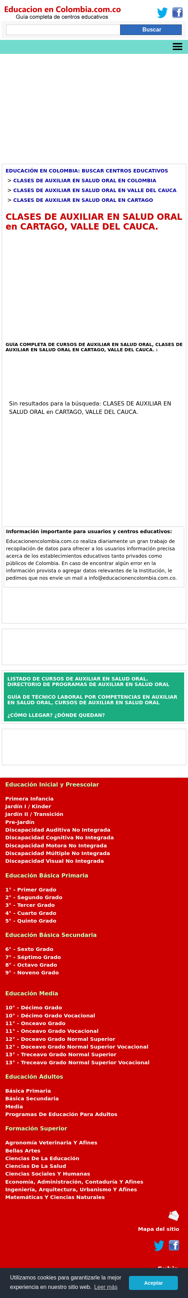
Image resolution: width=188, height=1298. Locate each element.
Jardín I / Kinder (28, 806)
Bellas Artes (23, 1151)
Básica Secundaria (32, 1098)
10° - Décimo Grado (33, 1007)
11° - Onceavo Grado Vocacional (52, 1031)
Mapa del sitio (158, 1229)
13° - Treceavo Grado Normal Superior (60, 1054)
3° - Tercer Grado (30, 905)
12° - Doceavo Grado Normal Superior (60, 1039)
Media (14, 1106)
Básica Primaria (28, 1091)
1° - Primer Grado (30, 890)
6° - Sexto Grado (29, 949)
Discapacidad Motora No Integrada (56, 845)
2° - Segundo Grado (33, 897)
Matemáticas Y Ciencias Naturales (55, 1197)
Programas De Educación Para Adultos (61, 1114)
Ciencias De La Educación (42, 1158)
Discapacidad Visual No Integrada (54, 861)
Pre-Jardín (20, 822)
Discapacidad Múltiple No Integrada (57, 853)
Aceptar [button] (153, 1283)
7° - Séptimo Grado (33, 957)
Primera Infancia (29, 799)
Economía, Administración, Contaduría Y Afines (74, 1182)
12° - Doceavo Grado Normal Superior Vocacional (77, 1047)
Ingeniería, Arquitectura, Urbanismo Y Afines (71, 1189)
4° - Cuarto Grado (30, 913)
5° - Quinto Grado (30, 921)
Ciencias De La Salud (35, 1166)
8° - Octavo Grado (31, 965)
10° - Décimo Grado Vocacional (50, 1016)
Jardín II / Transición (34, 814)
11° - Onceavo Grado (35, 1023)
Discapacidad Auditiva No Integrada (57, 830)
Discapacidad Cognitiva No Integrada (59, 837)
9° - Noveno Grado (32, 972)
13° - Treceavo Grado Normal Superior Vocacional (77, 1062)
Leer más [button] (105, 1287)
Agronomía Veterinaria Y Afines (51, 1143)
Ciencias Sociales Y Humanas (47, 1174)
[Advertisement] (94, 106)
